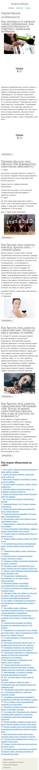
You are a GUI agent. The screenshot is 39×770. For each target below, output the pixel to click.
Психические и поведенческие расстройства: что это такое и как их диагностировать (15, 578)
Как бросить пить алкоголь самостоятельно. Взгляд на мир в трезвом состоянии (18, 330)
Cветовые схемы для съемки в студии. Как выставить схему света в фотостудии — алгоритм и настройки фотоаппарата (19, 595)
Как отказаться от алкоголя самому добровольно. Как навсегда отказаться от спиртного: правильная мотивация (18, 26)
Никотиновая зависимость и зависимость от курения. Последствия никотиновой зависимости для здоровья (19, 655)
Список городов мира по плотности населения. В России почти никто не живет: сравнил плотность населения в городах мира (19, 667)
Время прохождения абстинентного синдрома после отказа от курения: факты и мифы (18, 618)
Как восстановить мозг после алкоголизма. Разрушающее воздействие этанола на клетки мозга (19, 729)
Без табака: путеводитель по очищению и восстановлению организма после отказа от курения (18, 603)
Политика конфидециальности (10, 764)
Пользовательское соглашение (16, 762)
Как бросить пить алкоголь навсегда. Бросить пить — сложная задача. (18, 247)
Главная (11, 8)
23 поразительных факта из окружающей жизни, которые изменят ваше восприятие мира (18, 546)
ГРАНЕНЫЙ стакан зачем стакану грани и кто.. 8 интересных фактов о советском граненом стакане (18, 692)
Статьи (27, 8)
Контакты (5, 762)
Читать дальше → (7, 154)
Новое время (19, 3)
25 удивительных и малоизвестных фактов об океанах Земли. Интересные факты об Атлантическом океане (19, 751)
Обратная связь (7, 767)
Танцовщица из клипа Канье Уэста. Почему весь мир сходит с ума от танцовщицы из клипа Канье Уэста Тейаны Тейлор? (19, 632)
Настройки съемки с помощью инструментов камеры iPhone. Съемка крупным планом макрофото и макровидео (19, 610)
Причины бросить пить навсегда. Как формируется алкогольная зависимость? (18, 163)
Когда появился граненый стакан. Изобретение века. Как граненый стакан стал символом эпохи (18, 684)
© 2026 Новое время (8, 759)
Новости (19, 8)
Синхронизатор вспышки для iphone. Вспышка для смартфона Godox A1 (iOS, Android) (17, 625)
